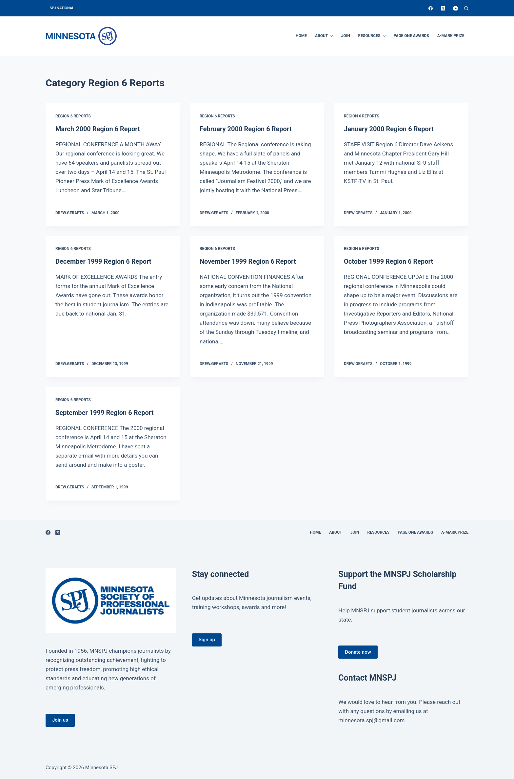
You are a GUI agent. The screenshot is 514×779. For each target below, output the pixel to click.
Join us (60, 720)
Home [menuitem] (301, 35)
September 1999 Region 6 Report (104, 413)
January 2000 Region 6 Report (388, 129)
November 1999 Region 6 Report (248, 261)
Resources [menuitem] (372, 36)
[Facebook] (430, 8)
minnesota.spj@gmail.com (371, 720)
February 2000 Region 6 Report (245, 129)
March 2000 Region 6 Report (97, 129)
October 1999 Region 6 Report (388, 261)
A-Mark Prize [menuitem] (451, 35)
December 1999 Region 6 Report (103, 261)
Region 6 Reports (73, 116)
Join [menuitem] (345, 35)
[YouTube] (455, 8)
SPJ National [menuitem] (62, 8)
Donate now (358, 652)
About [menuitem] (325, 36)
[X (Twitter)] (443, 8)
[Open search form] (466, 8)
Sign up (207, 640)
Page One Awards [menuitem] (411, 35)
